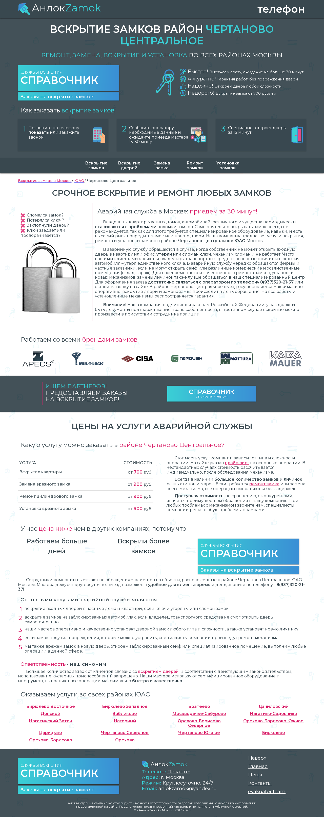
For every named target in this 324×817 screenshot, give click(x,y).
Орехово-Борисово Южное (273, 721)
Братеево (199, 706)
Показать (178, 772)
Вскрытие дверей (129, 165)
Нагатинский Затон (50, 721)
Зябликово (125, 713)
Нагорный (125, 721)
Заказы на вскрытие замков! (57, 96)
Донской (50, 713)
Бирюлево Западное (125, 706)
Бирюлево (273, 732)
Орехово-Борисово (50, 740)
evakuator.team (267, 791)
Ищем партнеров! (76, 386)
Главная (258, 766)
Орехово (125, 740)
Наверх (257, 758)
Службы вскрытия (69, 78)
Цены (255, 775)
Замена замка (162, 165)
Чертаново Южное (199, 732)
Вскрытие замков (96, 165)
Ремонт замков (195, 165)
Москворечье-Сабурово (199, 713)
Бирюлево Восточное (50, 706)
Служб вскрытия (211, 393)
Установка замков (227, 165)
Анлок (59, 8)
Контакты (260, 783)
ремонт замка (264, 483)
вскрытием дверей (158, 671)
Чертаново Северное (125, 732)
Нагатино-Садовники (273, 713)
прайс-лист (237, 462)
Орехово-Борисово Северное (199, 723)
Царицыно (50, 732)
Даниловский (273, 706)
